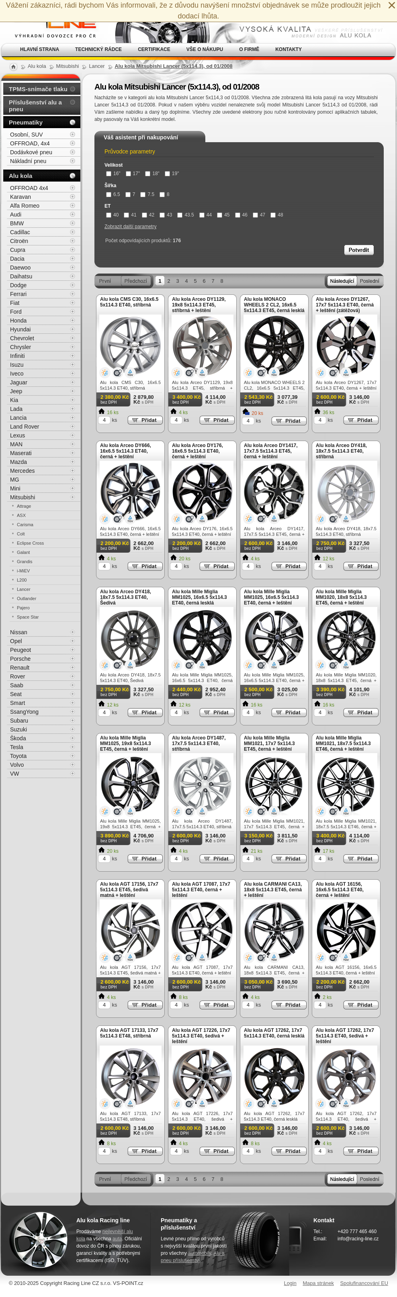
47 (259, 215)
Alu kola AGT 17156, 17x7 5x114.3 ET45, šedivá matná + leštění (129, 889)
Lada (16, 409)
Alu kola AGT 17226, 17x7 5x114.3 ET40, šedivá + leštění (201, 1035)
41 (130, 215)
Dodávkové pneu (31, 152)
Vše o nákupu (204, 49)
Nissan (18, 632)
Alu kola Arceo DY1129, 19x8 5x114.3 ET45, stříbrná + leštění (199, 304)
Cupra (17, 250)
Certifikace (154, 49)
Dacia (17, 258)
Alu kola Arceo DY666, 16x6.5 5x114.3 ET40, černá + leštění (125, 451)
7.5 (147, 194)
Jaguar (18, 382)
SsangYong (24, 712)
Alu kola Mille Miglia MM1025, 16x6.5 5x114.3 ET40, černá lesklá (199, 597)
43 (166, 215)
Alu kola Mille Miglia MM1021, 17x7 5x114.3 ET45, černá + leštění (269, 743)
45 (223, 215)
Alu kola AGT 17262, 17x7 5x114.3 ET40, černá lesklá (274, 1033)
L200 (22, 580)
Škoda (18, 738)
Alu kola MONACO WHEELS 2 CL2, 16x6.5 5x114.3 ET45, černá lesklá (274, 304)
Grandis (25, 561)
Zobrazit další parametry (130, 226)
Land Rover (24, 426)
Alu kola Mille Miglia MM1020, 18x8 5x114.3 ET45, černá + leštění (341, 597)
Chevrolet (22, 338)
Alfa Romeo (24, 205)
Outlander (26, 598)
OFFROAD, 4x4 (30, 143)
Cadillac (20, 232)
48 (276, 215)
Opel (16, 641)
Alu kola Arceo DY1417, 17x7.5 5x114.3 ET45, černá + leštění (271, 451)
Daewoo (20, 267)
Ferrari (18, 294)
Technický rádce (98, 49)
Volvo (17, 765)
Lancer (24, 589)
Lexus (17, 435)
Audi (15, 214)
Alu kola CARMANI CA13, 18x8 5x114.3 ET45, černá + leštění (273, 889)
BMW (17, 223)
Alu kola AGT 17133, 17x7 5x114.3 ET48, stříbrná (129, 1033)
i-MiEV (23, 570)
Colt (21, 533)
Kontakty (288, 49)
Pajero (23, 607)
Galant (23, 552)
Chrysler (20, 347)
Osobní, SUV (26, 134)
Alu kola (20, 175)
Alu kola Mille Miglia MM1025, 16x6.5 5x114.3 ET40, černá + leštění (271, 597)
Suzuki (18, 729)
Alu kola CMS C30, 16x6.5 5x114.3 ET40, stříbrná (129, 302)
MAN (16, 444)
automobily (199, 1253)
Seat (16, 694)
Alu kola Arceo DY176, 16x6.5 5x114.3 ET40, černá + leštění (197, 451)
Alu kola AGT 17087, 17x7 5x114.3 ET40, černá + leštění (201, 889)
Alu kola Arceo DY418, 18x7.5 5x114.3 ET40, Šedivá (125, 597)
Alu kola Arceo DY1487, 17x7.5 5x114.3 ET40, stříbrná (199, 743)
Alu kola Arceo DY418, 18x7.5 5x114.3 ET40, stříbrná (341, 451)
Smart (17, 703)
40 (112, 215)
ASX (21, 515)
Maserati (21, 453)
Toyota (18, 756)
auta (117, 1239)
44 (205, 215)
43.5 (185, 215)
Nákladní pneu (28, 161)
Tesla (16, 747)
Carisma (25, 524)
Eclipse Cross (30, 543)
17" (133, 173)
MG (14, 479)
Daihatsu (21, 276)
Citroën (19, 241)
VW (14, 773)
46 (241, 215)
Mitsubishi (22, 497)
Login (290, 1283)
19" (172, 173)
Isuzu (16, 365)
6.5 (113, 194)
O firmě (249, 49)
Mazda (18, 462)
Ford (16, 311)
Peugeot (20, 650)
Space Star (28, 617)
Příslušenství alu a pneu (35, 105)
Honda (18, 320)
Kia (14, 400)
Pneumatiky (26, 122)
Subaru (19, 720)
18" (152, 173)
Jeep (16, 391)
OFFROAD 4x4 (29, 188)
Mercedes (22, 471)
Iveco (16, 373)
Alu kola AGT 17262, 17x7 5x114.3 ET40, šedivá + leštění (345, 1035)
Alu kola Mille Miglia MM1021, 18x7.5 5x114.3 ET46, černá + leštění (343, 743)
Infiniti (17, 356)
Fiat (14, 303)
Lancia (18, 418)
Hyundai (20, 329)
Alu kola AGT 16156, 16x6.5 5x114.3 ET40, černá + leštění (340, 889)
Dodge (18, 285)
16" (113, 173)
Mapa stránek (318, 1283)
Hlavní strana (39, 49)
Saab (16, 685)
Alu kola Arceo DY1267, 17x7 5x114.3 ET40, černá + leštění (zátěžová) (345, 304)
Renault (19, 667)
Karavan (20, 197)
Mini (15, 488)
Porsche (20, 659)
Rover (17, 676)
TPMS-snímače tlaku (38, 89)
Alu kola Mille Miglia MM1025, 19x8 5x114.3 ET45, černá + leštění (125, 743)
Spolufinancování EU (364, 1283)
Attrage (24, 506)
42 (148, 215)
